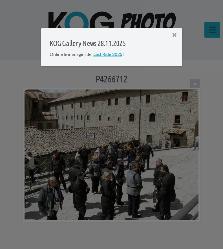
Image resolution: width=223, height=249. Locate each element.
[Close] (174, 35)
